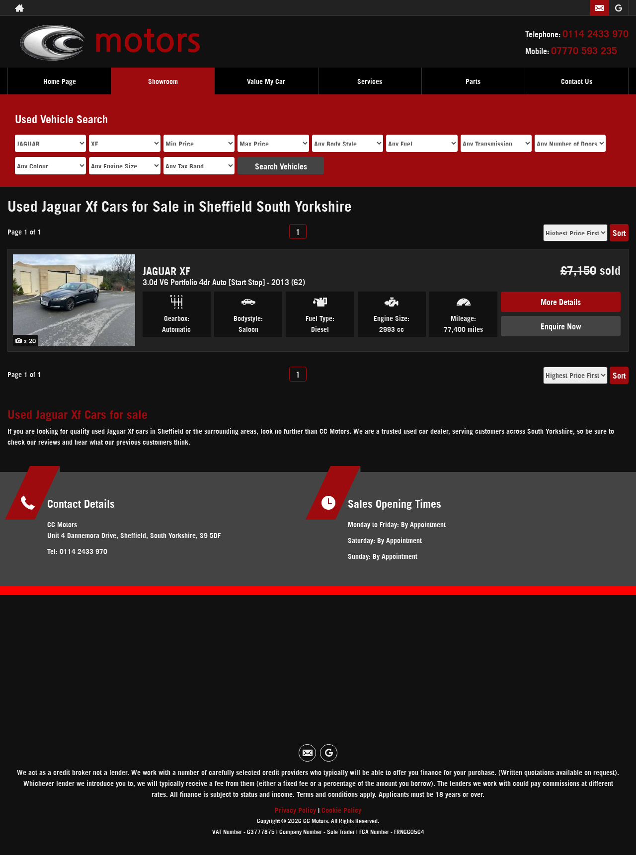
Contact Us (576, 80)
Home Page (59, 80)
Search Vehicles (281, 165)
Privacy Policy (295, 809)
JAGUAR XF (166, 270)
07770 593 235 (584, 49)
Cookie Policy (341, 809)
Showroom (163, 80)
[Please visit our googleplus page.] (618, 8)
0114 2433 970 (595, 32)
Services (369, 80)
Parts (473, 80)
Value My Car (266, 80)
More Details (561, 301)
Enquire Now (561, 325)
